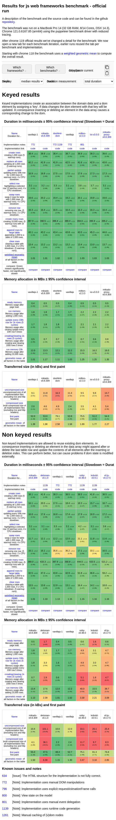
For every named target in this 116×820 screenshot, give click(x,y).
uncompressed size (14, 389)
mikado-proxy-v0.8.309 (106, 134)
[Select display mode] (32, 81)
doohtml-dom (57, 134)
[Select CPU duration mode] (99, 81)
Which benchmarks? (50, 69)
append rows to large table (14, 231)
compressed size (14, 403)
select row (14, 183)
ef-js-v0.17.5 (106, 476)
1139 (59, 144)
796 (4, 789)
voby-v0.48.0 (82, 476)
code (33, 148)
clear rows (14, 241)
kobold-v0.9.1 (94, 476)
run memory (14, 311)
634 (4, 775)
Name (14, 133)
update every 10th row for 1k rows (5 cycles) (14, 322)
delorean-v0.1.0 (45, 476)
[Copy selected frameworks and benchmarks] (107, 67)
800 (4, 795)
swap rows (14, 194)
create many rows (14, 219)
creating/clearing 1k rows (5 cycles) (14, 337)
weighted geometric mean (80, 53)
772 (33, 144)
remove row (14, 208)
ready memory (14, 302)
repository (8, 22)
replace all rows (14, 161)
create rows (14, 152)
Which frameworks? (16, 69)
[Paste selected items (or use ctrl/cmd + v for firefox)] (107, 73)
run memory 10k (14, 349)
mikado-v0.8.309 (45, 134)
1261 (5, 815)
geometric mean (13, 358)
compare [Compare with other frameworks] (33, 269)
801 (82, 144)
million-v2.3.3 (82, 134)
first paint (14, 416)
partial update (14, 170)
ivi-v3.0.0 (94, 134)
